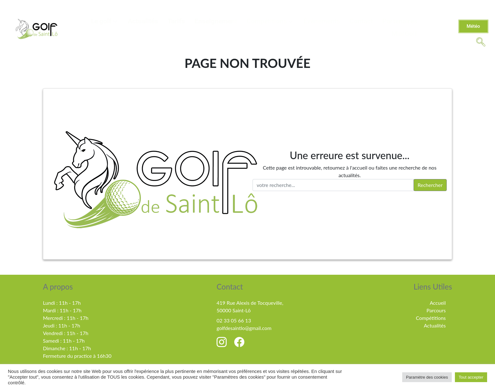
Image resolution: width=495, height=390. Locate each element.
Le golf (104, 21)
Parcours (436, 310)
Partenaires (399, 21)
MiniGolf (404, 34)
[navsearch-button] (480, 41)
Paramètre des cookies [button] (427, 377)
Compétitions (270, 21)
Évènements (321, 21)
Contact (361, 21)
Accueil (438, 303)
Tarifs (176, 21)
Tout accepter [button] (471, 377)
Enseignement (215, 21)
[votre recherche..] (333, 185)
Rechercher (430, 185)
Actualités (143, 21)
